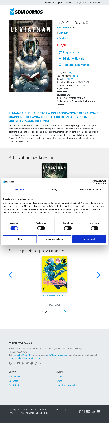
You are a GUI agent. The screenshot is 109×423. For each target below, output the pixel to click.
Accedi (69, 2)
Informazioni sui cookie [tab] (90, 189)
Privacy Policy (15, 413)
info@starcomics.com (57, 355)
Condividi (62, 38)
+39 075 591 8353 (21, 355)
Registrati (81, 2)
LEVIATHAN (68, 79)
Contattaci (14, 381)
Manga (70, 72)
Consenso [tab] (19, 189)
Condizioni (14, 385)
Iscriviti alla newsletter (67, 385)
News (59, 376)
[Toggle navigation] (100, 11)
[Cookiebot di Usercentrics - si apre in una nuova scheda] (94, 182)
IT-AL (62, 409)
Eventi (59, 381)
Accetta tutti (89, 239)
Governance (28, 413)
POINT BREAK (63, 27)
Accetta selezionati (54, 239)
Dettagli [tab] (54, 189)
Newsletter (95, 2)
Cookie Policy (42, 413)
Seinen (74, 76)
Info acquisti (15, 376)
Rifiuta (20, 239)
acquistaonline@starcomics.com (24, 358)
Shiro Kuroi (64, 33)
